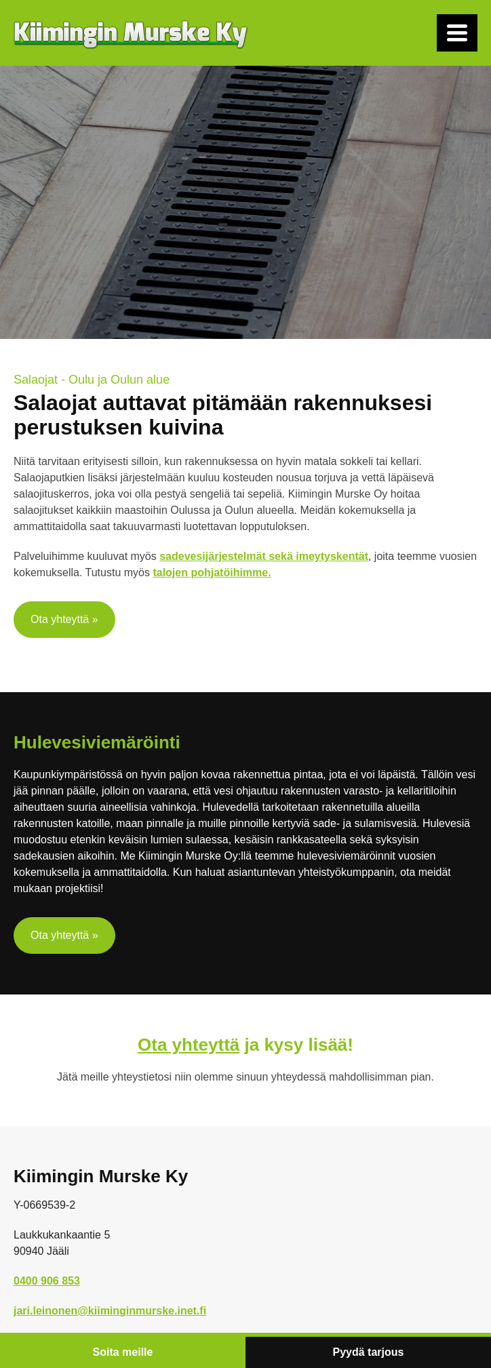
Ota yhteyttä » (64, 619)
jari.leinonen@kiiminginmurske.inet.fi (110, 1310)
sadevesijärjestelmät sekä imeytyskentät (263, 556)
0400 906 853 (47, 1281)
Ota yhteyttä (188, 1044)
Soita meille (123, 1352)
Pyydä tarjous (368, 1352)
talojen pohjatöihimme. (212, 572)
